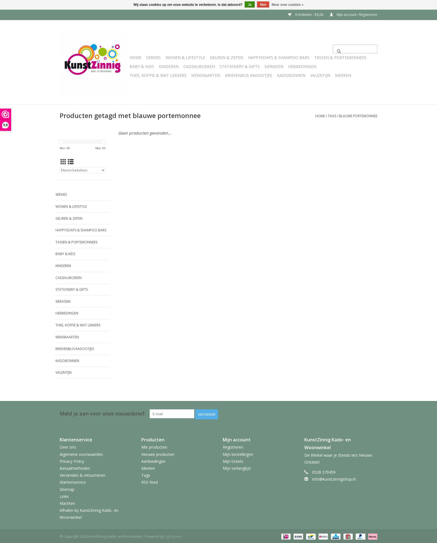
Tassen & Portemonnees (340, 57)
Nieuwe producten (157, 453)
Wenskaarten (205, 75)
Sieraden (273, 66)
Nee (263, 5)
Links (64, 495)
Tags (332, 116)
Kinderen (169, 66)
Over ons (68, 446)
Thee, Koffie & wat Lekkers (158, 75)
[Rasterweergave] (63, 162)
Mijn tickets (233, 460)
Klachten (67, 502)
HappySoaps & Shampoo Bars (278, 57)
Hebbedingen (302, 66)
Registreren (233, 446)
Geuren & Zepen (226, 57)
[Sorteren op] (83, 170)
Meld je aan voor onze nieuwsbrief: (102, 414)
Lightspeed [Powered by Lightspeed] (173, 535)
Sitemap (67, 488)
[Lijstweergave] (71, 162)
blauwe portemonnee (358, 116)
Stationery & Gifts (240, 66)
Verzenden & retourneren (82, 474)
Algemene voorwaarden (81, 453)
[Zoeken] (355, 49)
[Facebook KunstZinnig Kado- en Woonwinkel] (372, 413)
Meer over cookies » (288, 5)
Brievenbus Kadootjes (248, 75)
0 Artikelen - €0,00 (306, 14)
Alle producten (154, 446)
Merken (343, 75)
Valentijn (320, 75)
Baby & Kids (142, 66)
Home (135, 57)
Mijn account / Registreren (353, 14)
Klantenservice (73, 481)
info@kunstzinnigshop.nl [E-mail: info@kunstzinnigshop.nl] (334, 478)
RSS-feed (149, 481)
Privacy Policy (72, 460)
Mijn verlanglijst (237, 467)
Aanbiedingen (153, 460)
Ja (249, 5)
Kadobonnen (291, 75)
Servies (153, 57)
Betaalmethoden (75, 467)
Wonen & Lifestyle (185, 57)
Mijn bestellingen (238, 453)
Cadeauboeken (199, 66)
